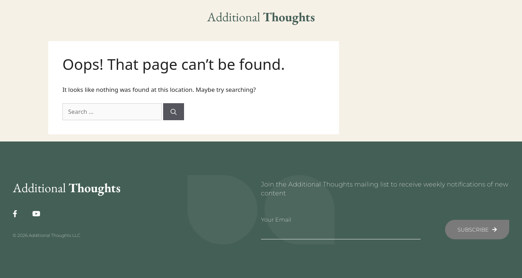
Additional (261, 17)
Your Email (276, 219)
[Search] (173, 111)
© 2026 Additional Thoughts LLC (46, 235)
